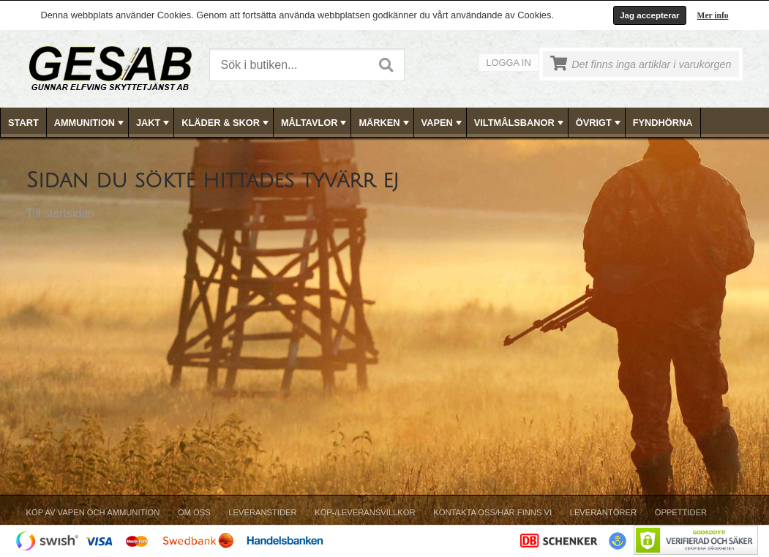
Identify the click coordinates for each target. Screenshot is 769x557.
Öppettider (681, 512)
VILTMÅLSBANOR (520, 123)
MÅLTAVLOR (315, 123)
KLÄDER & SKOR (226, 123)
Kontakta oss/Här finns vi (492, 512)
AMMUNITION (90, 123)
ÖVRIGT (599, 123)
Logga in (509, 62)
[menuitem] (24, 123)
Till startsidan (60, 213)
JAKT (154, 123)
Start (23, 122)
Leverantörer (603, 512)
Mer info (713, 15)
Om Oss (194, 512)
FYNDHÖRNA (663, 122)
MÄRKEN (385, 123)
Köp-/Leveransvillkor (365, 512)
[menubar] (385, 123)
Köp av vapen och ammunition (93, 512)
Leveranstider (262, 512)
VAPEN (443, 123)
